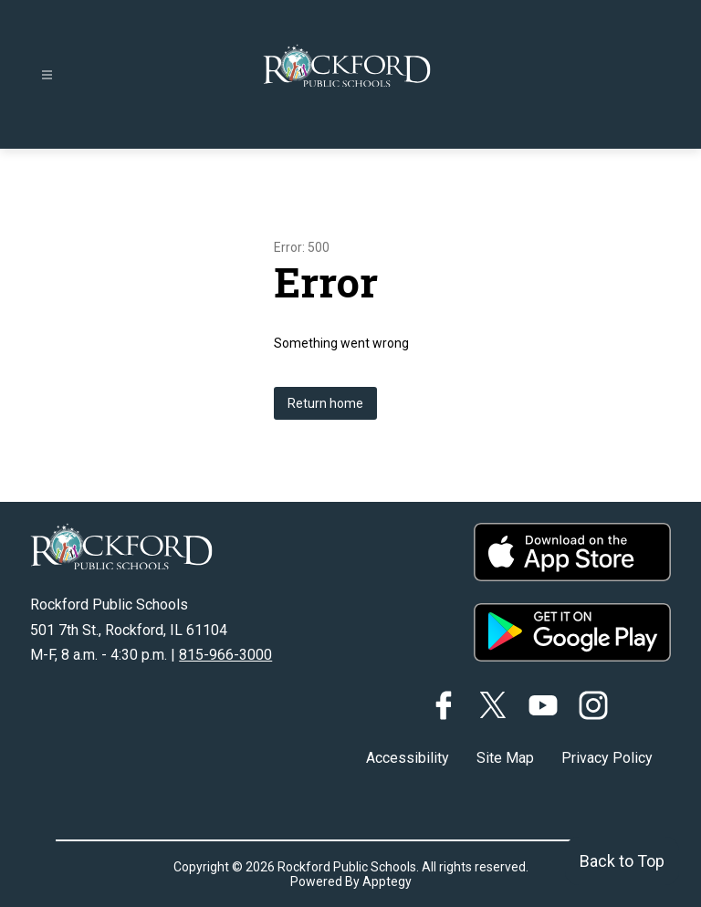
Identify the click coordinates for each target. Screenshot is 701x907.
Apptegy (387, 881)
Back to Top (622, 861)
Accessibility (407, 757)
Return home (325, 403)
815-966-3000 (225, 654)
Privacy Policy (607, 757)
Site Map (505, 757)
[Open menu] (47, 75)
